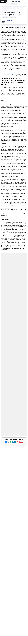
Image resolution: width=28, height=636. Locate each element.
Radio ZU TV (8, 405)
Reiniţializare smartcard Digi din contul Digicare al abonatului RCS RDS (14, 354)
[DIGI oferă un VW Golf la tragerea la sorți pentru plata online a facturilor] (23, 439)
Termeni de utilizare (14, 579)
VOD (21, 8)
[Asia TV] (23, 387)
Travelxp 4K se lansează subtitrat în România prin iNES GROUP (11, 395)
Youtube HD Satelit (14, 544)
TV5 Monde (8, 427)
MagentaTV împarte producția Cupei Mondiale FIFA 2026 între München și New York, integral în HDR (11, 416)
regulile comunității (19, 309)
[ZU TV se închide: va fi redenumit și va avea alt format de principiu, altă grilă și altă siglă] (23, 374)
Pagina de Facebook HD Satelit (14, 533)
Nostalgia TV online (10, 362)
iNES (12, 568)
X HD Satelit (14, 550)
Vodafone (16, 264)
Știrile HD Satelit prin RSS (14, 557)
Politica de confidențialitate (14, 582)
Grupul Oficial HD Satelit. (13, 313)
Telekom (3, 568)
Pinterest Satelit (14, 554)
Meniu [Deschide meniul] (3, 1)
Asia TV (7, 385)
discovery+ (20, 46)
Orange (20, 566)
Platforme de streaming (7, 8)
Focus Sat (11, 566)
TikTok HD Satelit (14, 547)
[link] (14, 345)
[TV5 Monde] (23, 430)
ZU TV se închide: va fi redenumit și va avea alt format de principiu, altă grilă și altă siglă (12, 373)
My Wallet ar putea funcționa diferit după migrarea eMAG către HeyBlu (12, 343)
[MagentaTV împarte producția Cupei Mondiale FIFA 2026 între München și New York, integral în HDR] (23, 417)
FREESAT (6, 566)
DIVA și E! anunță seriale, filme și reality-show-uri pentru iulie (12, 457)
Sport (14, 8)
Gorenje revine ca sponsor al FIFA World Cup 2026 (12, 462)
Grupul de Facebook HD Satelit (14, 537)
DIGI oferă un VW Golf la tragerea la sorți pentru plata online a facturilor (11, 438)
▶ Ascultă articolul (12, 17)
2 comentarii (5, 17)
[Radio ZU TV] (23, 408)
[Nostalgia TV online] (23, 365)
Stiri (18, 8)
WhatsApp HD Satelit (14, 540)
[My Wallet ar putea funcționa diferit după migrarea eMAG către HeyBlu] (23, 344)
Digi (2, 566)
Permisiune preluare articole (14, 575)
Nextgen (16, 566)
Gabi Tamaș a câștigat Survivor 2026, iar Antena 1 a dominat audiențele (13, 467)
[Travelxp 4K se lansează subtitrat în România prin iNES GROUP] (23, 396)
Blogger (23, 588)
